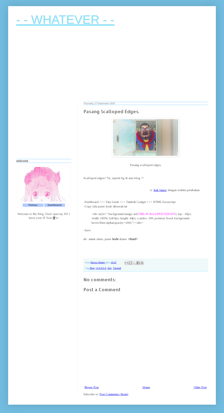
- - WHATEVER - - (65, 20)
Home (146, 387)
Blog (92, 268)
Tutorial (117, 268)
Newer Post (92, 387)
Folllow (33, 205)
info (110, 268)
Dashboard (54, 205)
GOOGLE (101, 268)
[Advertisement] (112, 67)
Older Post (200, 387)
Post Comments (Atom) (114, 394)
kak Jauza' (160, 190)
